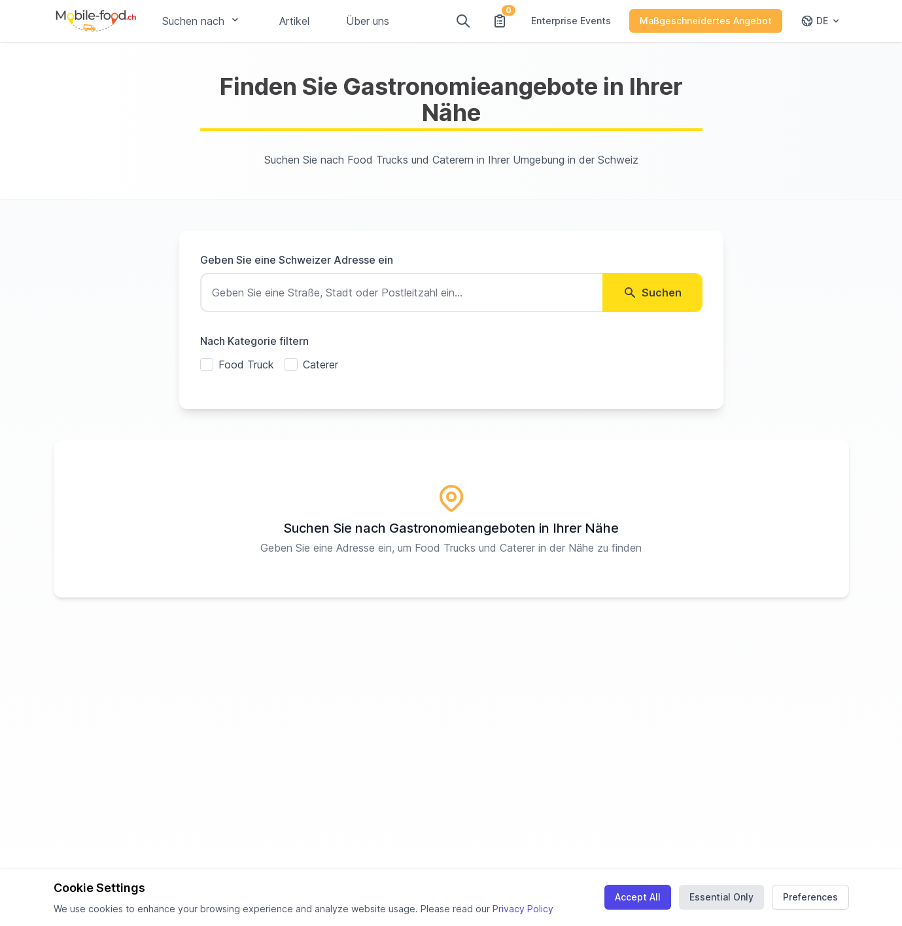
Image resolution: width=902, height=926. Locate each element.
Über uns (367, 20)
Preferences (810, 896)
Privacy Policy (523, 908)
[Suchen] (463, 21)
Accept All (638, 896)
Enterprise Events (571, 20)
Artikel (294, 20)
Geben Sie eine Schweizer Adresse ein (296, 259)
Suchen (652, 292)
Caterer (320, 364)
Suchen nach (202, 20)
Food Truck (246, 364)
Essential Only (721, 896)
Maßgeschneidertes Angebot (706, 20)
